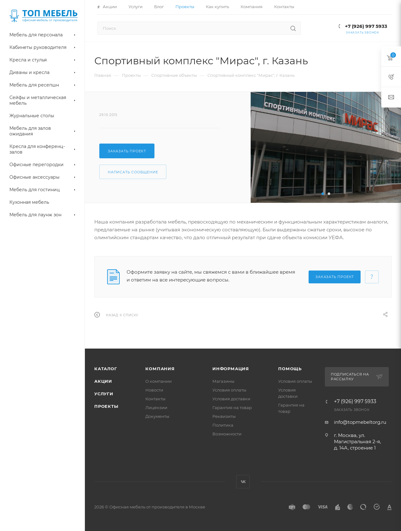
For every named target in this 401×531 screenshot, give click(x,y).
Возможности (227, 433)
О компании (158, 381)
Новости (154, 389)
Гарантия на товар (232, 407)
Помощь (290, 368)
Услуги (103, 393)
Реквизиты (224, 416)
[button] (323, 194)
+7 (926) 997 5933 (365, 26)
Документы (157, 416)
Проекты (106, 406)
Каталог (105, 368)
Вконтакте (243, 481)
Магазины (223, 381)
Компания (159, 368)
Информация (230, 368)
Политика (222, 425)
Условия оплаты (229, 389)
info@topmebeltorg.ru (360, 422)
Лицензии (156, 407)
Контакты (155, 398)
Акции (103, 381)
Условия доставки (231, 398)
